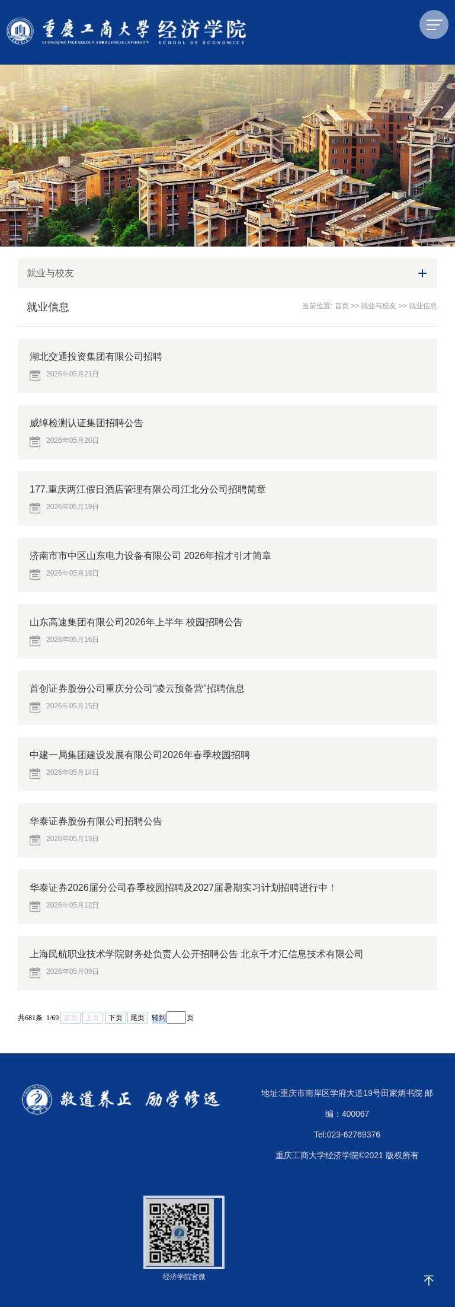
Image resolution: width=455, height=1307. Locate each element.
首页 (342, 306)
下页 (115, 1018)
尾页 (137, 1018)
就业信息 (423, 306)
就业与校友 (378, 306)
